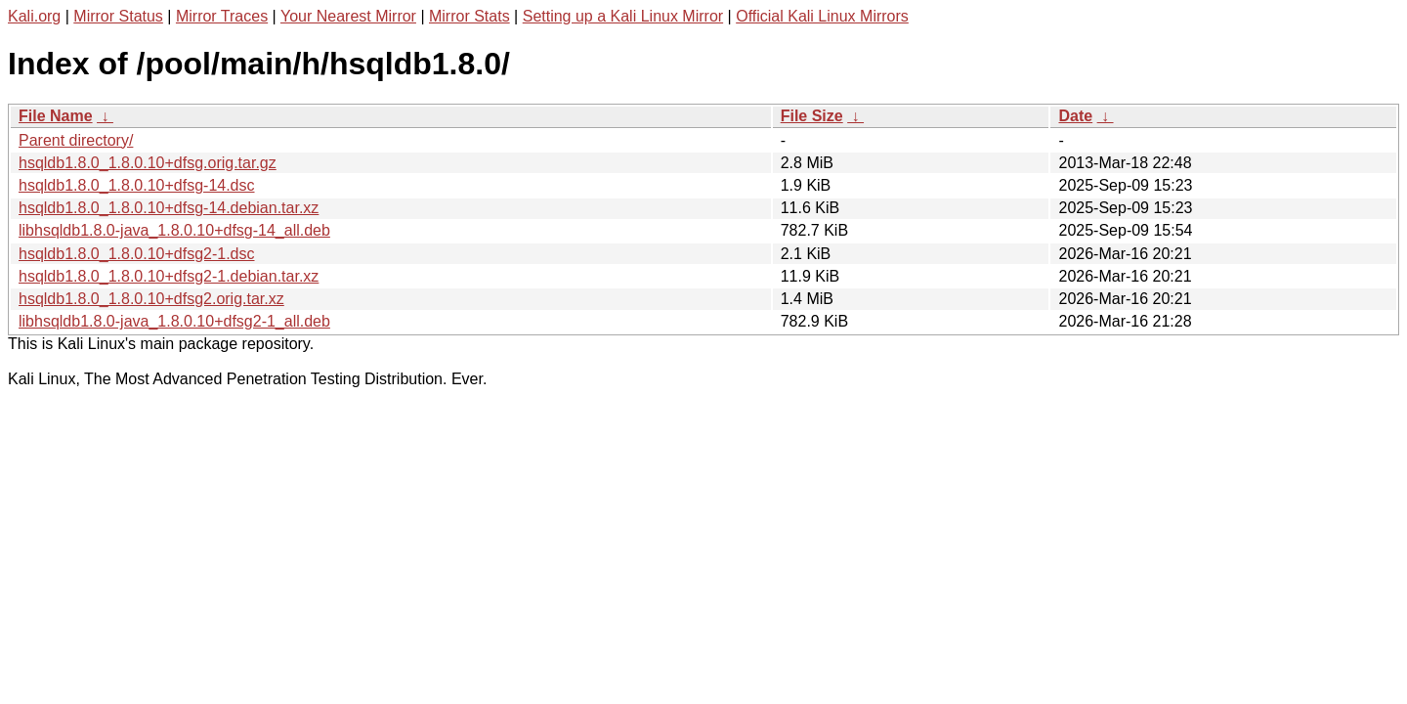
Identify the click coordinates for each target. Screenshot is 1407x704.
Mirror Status (118, 16)
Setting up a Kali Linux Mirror (623, 16)
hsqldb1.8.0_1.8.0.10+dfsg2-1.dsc (137, 253)
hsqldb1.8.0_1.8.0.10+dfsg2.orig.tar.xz (151, 298)
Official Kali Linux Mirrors (822, 16)
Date (1075, 116)
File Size (812, 116)
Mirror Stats (469, 16)
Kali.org (34, 16)
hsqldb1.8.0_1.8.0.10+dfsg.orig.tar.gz (148, 162)
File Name (56, 116)
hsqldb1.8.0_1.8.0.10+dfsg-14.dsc (137, 185)
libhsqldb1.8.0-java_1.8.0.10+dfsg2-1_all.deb (174, 321)
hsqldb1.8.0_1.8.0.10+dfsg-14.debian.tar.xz (169, 207)
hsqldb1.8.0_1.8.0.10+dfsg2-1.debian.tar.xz (169, 276)
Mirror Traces (222, 16)
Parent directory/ (76, 140)
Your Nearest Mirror (348, 16)
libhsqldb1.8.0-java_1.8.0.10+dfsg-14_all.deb (174, 230)
